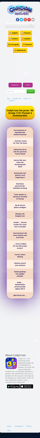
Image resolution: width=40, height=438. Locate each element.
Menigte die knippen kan (20, 215)
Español (26, 39)
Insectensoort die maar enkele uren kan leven (20, 235)
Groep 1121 (27, 98)
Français (26, 33)
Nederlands (20, 50)
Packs (28, 85)
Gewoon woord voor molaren (20, 264)
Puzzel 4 (12, 101)
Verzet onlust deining (20, 256)
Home (9, 426)
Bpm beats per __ (20, 295)
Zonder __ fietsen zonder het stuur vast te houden (20, 224)
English (14, 33)
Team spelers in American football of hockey (20, 196)
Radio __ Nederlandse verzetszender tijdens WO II (20, 285)
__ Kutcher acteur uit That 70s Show (20, 142)
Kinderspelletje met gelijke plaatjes (20, 274)
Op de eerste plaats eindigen (20, 206)
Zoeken (30, 91)
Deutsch (27, 44)
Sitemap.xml (19, 426)
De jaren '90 (16, 98)
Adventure (15, 85)
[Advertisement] (20, 68)
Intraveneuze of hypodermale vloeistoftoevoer (20, 132)
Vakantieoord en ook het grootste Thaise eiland (20, 151)
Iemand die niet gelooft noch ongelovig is (20, 175)
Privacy (28, 426)
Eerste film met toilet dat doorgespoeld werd (20, 163)
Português (13, 44)
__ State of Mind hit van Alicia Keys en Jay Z (20, 246)
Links (9, 430)
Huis (8, 98)
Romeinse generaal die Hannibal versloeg (20, 186)
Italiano (14, 39)
